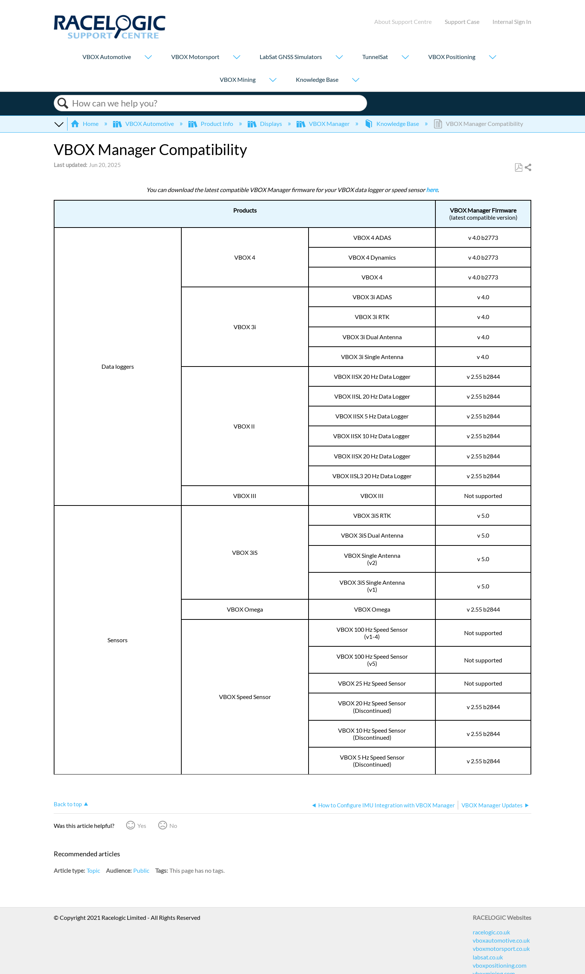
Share (527, 167)
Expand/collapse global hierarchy (58, 124)
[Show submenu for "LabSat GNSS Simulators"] (339, 57)
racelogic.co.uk (491, 932)
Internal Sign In (511, 21)
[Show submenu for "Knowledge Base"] (356, 80)
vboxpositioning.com (499, 965)
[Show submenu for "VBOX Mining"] (273, 80)
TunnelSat (375, 56)
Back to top (68, 804)
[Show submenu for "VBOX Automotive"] (148, 57)
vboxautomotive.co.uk (501, 940)
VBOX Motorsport (195, 56)
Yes (141, 825)
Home (85, 123)
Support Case (462, 21)
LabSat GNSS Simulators (291, 56)
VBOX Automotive (106, 56)
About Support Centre (403, 21)
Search (63, 103)
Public (141, 870)
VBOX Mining (238, 79)
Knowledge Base (317, 79)
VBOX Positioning (451, 56)
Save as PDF (518, 167)
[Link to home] (110, 36)
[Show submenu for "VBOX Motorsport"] (236, 57)
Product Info (211, 123)
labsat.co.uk (488, 957)
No (173, 825)
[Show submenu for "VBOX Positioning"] (492, 57)
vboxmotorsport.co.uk (501, 948)
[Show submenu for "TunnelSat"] (405, 57)
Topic (93, 870)
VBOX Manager (324, 123)
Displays (265, 123)
